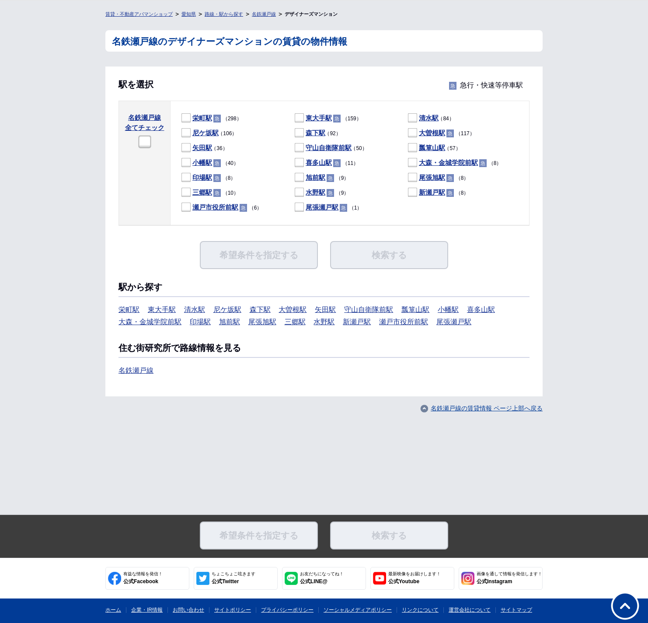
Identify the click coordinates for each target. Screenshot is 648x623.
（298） (211, 118)
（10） (210, 193)
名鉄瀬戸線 (264, 14)
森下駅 (315, 132)
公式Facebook (143, 577)
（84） (431, 118)
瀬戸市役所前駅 (215, 207)
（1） (328, 207)
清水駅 (429, 118)
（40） (210, 163)
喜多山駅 (319, 162)
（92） (318, 133)
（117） (441, 133)
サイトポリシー (232, 610)
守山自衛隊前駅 (329, 147)
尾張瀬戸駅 (322, 207)
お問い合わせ (188, 610)
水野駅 (315, 192)
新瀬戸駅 (432, 192)
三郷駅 (202, 192)
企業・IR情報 (147, 610)
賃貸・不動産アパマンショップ (139, 14)
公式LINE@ (322, 577)
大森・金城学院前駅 (448, 162)
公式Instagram (509, 577)
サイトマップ (516, 610)
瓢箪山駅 (432, 147)
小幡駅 (202, 162)
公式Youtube (414, 577)
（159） (328, 118)
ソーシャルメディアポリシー (358, 610)
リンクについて (420, 610)
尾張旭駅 (432, 177)
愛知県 (188, 14)
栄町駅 (202, 118)
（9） (322, 178)
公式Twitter (233, 577)
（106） (209, 133)
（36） (204, 148)
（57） (434, 148)
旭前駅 (315, 177)
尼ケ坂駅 (205, 132)
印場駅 (202, 177)
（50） (331, 148)
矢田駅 (202, 147)
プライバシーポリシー (287, 610)
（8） (455, 163)
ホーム (113, 610)
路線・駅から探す (224, 14)
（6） (221, 207)
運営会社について (470, 610)
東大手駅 (319, 118)
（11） (327, 163)
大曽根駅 (432, 132)
